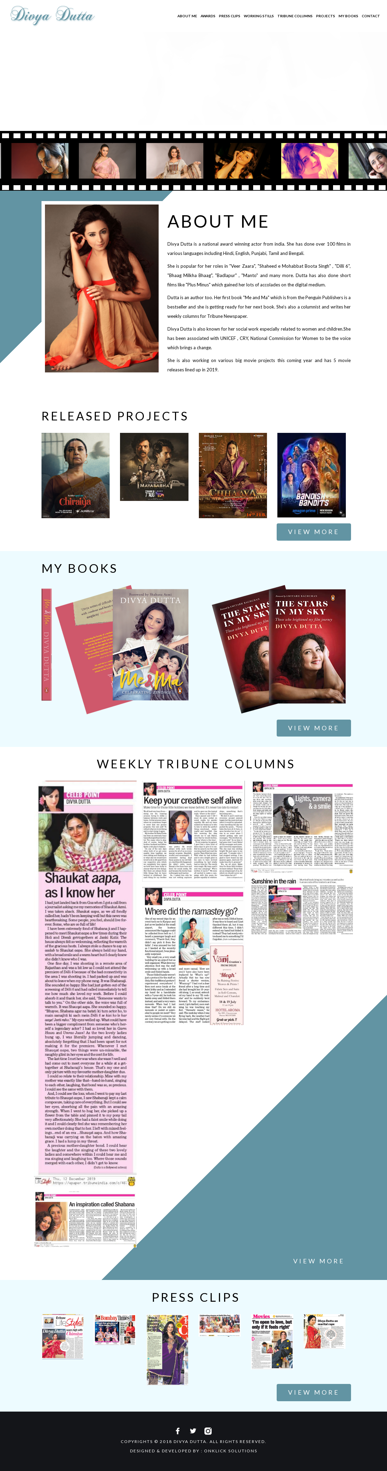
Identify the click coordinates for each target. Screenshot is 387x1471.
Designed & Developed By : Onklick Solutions (193, 1450)
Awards (208, 16)
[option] (110, 161)
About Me (187, 16)
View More (314, 531)
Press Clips (229, 16)
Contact (371, 16)
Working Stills (259, 16)
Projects (325, 16)
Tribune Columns (295, 16)
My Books (348, 16)
